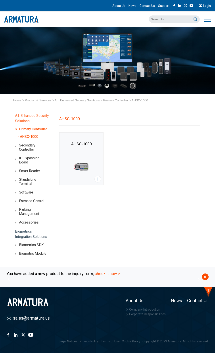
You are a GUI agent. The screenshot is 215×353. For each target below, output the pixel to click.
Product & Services (38, 100)
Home (17, 100)
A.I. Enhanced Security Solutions (77, 100)
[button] (8, 279)
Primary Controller (115, 100)
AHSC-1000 (140, 100)
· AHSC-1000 (28, 137)
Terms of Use (110, 341)
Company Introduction (143, 309)
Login (207, 6)
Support (163, 6)
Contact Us (147, 6)
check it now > (107, 273)
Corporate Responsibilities (146, 314)
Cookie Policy (131, 341)
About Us (118, 6)
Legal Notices (68, 341)
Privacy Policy (89, 341)
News (132, 6)
